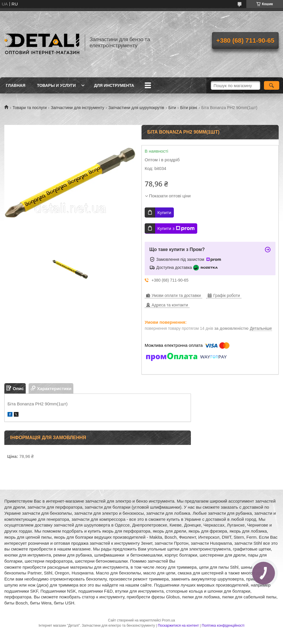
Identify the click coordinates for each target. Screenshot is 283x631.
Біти (172, 107)
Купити (164, 212)
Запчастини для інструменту (77, 107)
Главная (15, 85)
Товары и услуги (56, 85)
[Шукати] (271, 85)
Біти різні (188, 107)
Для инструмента (114, 85)
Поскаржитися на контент (178, 625)
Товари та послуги (29, 107)
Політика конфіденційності (223, 625)
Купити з (176, 228)
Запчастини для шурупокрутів (136, 107)
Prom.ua (168, 620)
